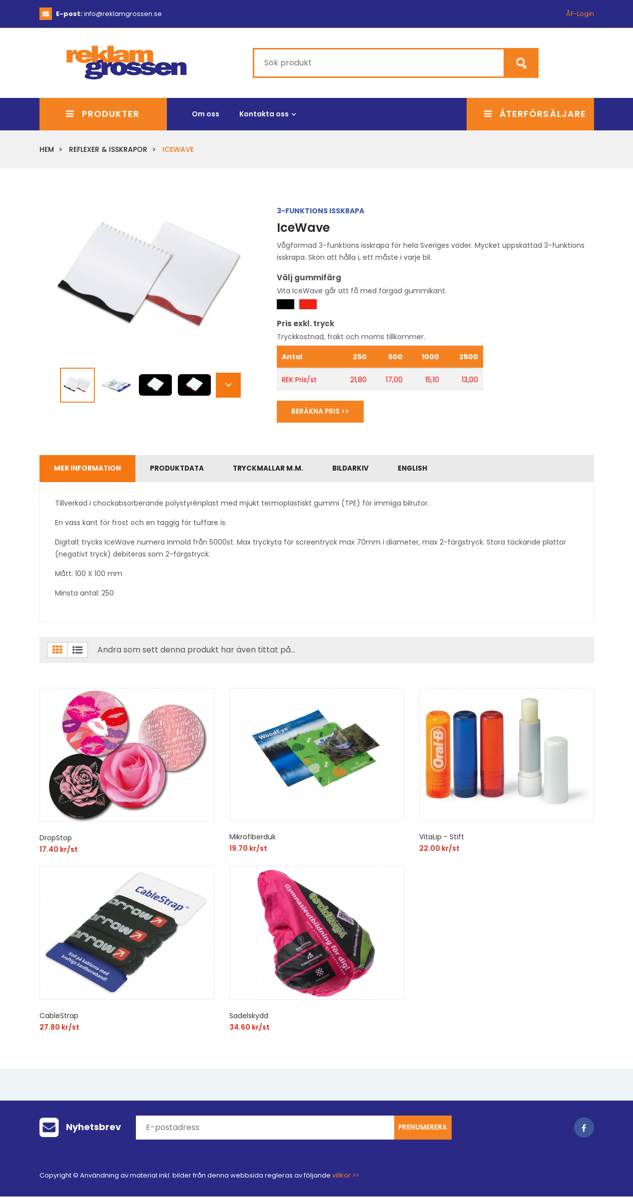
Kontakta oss (264, 112)
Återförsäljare (535, 112)
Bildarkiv (376, 470)
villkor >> (345, 1179)
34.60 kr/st (249, 1031)
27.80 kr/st (59, 1031)
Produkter (102, 112)
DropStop (55, 841)
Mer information (91, 470)
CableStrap (58, 1019)
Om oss (205, 112)
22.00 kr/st (439, 852)
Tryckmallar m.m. (286, 470)
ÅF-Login (580, 13)
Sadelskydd (248, 1019)
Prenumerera (423, 1131)
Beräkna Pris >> (323, 411)
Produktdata (188, 470)
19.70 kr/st (248, 852)
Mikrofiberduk (252, 840)
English (445, 470)
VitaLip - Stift (441, 840)
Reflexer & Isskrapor (108, 148)
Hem (46, 148)
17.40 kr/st (58, 853)
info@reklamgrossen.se (109, 13)
